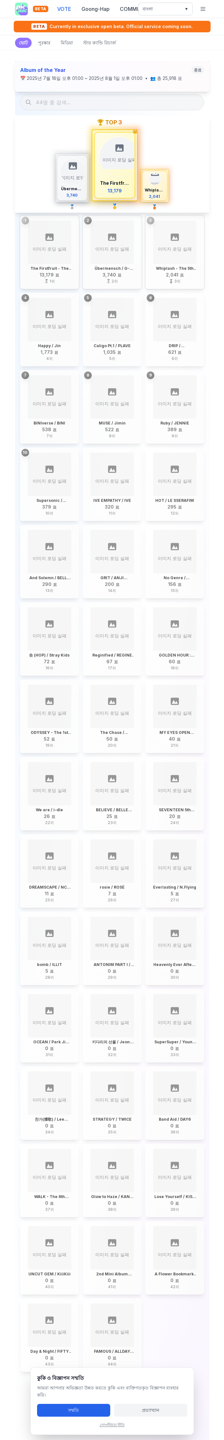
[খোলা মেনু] (203, 9)
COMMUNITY (136, 9)
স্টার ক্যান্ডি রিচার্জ (99, 42)
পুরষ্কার (44, 42)
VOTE (64, 9)
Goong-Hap (95, 9)
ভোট (23, 42)
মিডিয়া (67, 42)
